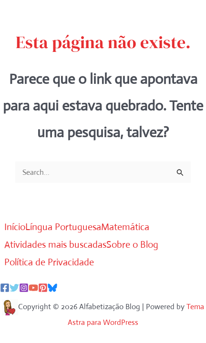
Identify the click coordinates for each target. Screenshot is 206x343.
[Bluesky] (52, 288)
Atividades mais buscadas (55, 245)
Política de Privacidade (49, 262)
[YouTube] (33, 288)
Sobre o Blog (132, 245)
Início (14, 227)
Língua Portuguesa (63, 227)
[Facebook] (5, 288)
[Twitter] (14, 288)
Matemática (125, 227)
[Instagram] (24, 288)
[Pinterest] (43, 288)
